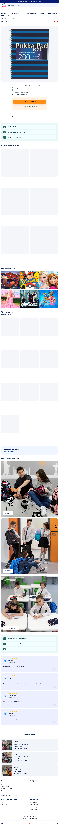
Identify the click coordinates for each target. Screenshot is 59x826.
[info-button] (16, 823)
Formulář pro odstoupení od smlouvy (9, 795)
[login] (43, 823)
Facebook (35, 784)
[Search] (32, 5)
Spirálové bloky (6, 314)
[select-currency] (29, 823)
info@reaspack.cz (5, 786)
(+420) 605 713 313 (5, 784)
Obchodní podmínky (5, 790)
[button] (15, 167)
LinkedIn (35, 786)
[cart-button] (57, 823)
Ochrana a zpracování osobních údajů (9, 793)
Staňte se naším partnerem (7, 788)
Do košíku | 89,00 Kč (29, 101)
